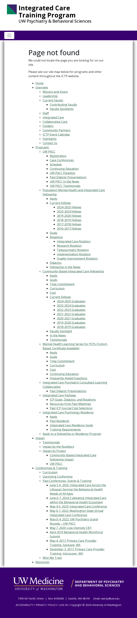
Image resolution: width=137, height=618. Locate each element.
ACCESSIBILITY (24, 605)
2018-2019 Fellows (69, 220)
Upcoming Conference (58, 477)
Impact (40, 438)
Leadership (50, 96)
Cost (53, 293)
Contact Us (50, 143)
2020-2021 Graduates (71, 318)
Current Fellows (60, 203)
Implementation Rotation (74, 254)
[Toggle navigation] (9, 35)
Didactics (56, 263)
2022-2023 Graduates (71, 310)
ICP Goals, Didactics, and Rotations (73, 400)
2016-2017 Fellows (69, 229)
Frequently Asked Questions (68, 378)
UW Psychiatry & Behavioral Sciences (55, 21)
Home (39, 83)
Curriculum (57, 288)
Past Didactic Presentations (68, 177)
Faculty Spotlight (61, 331)
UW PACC (49, 152)
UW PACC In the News (64, 181)
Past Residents (59, 421)
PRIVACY (41, 605)
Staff (46, 113)
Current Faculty (53, 100)
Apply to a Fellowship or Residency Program (72, 434)
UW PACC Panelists (62, 173)
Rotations (56, 237)
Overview (41, 87)
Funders (48, 126)
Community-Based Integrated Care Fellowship (73, 271)
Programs (42, 147)
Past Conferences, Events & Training (67, 481)
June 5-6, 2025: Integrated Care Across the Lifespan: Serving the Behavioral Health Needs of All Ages (78, 489)
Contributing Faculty (63, 105)
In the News (58, 335)
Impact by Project (54, 451)
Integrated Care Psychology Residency (68, 412)
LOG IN (63, 605)
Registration (58, 156)
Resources (42, 562)
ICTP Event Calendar (56, 134)
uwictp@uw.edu (110, 598)
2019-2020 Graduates (71, 323)
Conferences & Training (51, 468)
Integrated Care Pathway (59, 395)
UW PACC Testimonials (65, 186)
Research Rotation (69, 246)
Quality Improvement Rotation (77, 258)
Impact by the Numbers (58, 447)
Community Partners (56, 130)
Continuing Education (64, 169)
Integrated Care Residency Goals (71, 425)
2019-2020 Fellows (69, 216)
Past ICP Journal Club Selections (71, 408)
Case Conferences (62, 160)
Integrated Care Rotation (73, 241)
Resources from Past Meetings (70, 404)
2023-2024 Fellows (69, 211)
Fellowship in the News (65, 267)
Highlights (50, 139)
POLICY (52, 605)
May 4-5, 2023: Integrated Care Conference (78, 506)
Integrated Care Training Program (47, 11)
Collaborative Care (55, 122)
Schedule (56, 164)
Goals (53, 233)
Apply (53, 199)
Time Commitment (62, 284)
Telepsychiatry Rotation (73, 250)
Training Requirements (65, 429)
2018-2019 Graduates (71, 327)
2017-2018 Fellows (69, 224)
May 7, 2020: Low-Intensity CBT (71, 528)
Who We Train (52, 558)
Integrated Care (53, 117)
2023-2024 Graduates (71, 305)
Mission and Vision (55, 92)
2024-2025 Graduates (71, 301)
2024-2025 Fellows (69, 207)
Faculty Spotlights (61, 109)
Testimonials (58, 340)
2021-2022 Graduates (71, 314)
